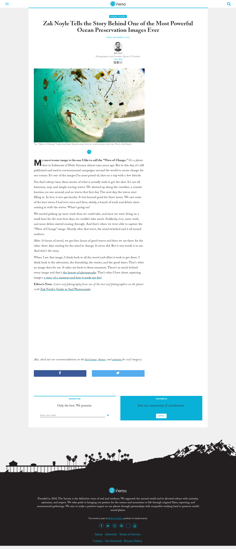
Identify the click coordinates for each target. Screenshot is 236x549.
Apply (161, 416)
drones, (102, 359)
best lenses (90, 359)
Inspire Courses (118, 16)
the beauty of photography (79, 273)
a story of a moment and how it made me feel (72, 278)
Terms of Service (130, 534)
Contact (98, 541)
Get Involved (113, 541)
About (98, 534)
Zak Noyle (118, 53)
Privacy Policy (133, 541)
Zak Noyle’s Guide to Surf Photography (65, 289)
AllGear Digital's (115, 518)
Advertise (111, 534)
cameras (116, 359)
